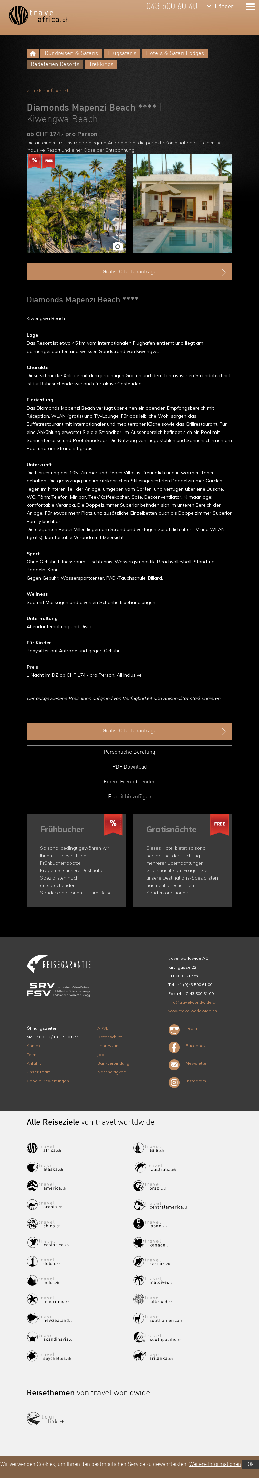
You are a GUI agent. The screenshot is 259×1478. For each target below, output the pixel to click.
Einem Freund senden (130, 782)
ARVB (103, 1028)
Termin (33, 1054)
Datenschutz (109, 1036)
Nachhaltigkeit (111, 1072)
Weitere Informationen (215, 1464)
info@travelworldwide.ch (192, 1002)
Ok (251, 1464)
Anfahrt (34, 1063)
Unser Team (39, 1072)
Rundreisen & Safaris (71, 53)
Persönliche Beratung (129, 752)
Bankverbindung (113, 1063)
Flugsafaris (122, 53)
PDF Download (129, 767)
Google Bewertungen (48, 1080)
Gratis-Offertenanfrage (165, 272)
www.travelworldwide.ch (192, 1010)
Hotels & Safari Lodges (175, 53)
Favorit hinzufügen (129, 797)
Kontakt (34, 1045)
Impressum (108, 1045)
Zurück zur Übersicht (49, 91)
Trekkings (101, 64)
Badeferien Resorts (55, 64)
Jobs (102, 1054)
